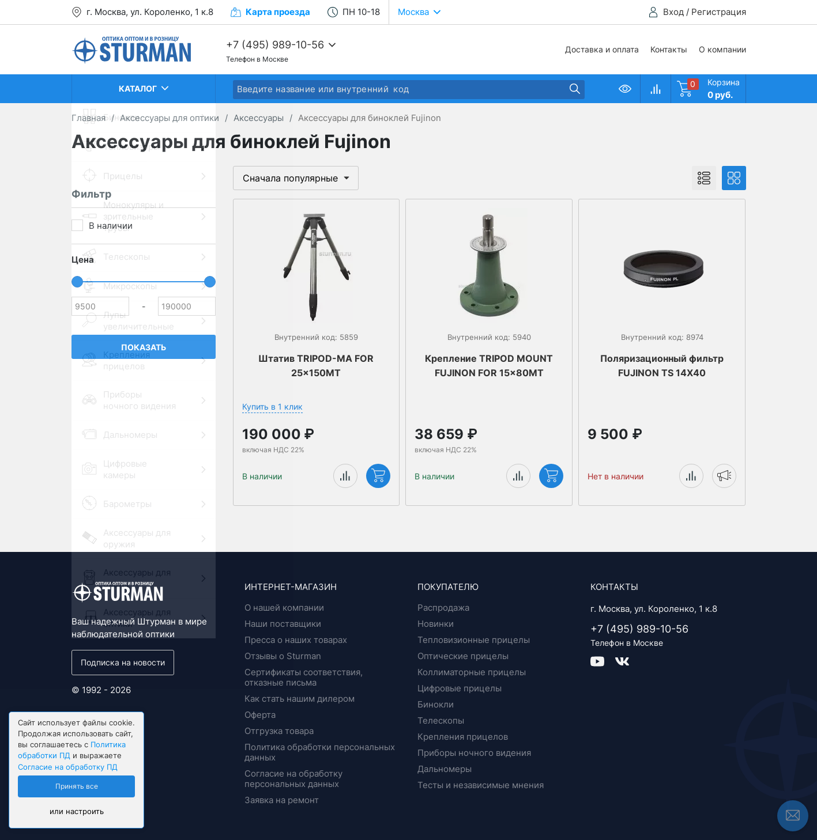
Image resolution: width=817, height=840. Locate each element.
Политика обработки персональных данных (319, 752)
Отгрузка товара (279, 730)
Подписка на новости (123, 662)
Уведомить (724, 475)
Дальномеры (444, 768)
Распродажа (443, 607)
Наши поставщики (282, 623)
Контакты (668, 49)
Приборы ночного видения (474, 752)
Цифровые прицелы (459, 688)
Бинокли (435, 704)
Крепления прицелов (462, 736)
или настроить (77, 811)
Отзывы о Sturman (282, 655)
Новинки (435, 623)
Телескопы (440, 720)
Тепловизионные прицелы (473, 639)
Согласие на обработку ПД (68, 767)
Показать (143, 347)
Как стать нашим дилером (299, 698)
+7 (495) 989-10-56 (275, 45)
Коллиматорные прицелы (471, 672)
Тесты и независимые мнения (480, 785)
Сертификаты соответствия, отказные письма (303, 677)
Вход (673, 11)
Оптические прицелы (463, 655)
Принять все (76, 786)
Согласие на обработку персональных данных (293, 778)
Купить (378, 475)
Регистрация (718, 11)
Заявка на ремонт (281, 799)
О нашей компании (284, 607)
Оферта (260, 714)
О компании (722, 49)
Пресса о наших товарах (295, 639)
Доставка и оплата (602, 49)
